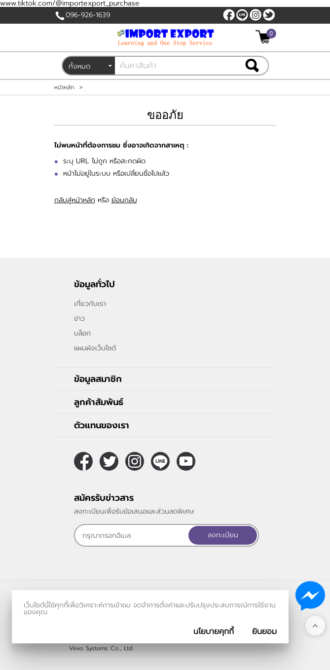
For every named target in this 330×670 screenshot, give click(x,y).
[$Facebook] (229, 15)
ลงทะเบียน (223, 535)
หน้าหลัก (64, 87)
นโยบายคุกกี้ (213, 631)
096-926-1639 (88, 15)
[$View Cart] (265, 36)
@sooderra (242, 15)
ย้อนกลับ (124, 200)
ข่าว (79, 318)
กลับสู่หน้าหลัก (74, 200)
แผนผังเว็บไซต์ (95, 348)
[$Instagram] (255, 15)
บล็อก (82, 333)
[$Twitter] (269, 15)
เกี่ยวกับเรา (90, 303)
